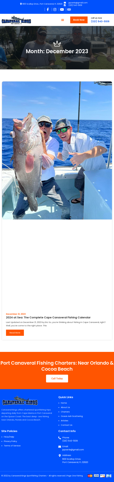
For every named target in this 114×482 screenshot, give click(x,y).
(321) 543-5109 (100, 21)
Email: (65, 446)
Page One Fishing (75, 475)
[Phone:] (59, 437)
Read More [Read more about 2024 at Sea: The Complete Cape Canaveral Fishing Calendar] (15, 332)
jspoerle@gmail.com (73, 449)
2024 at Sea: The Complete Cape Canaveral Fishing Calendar (48, 317)
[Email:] (59, 445)
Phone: (65, 437)
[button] (62, 20)
